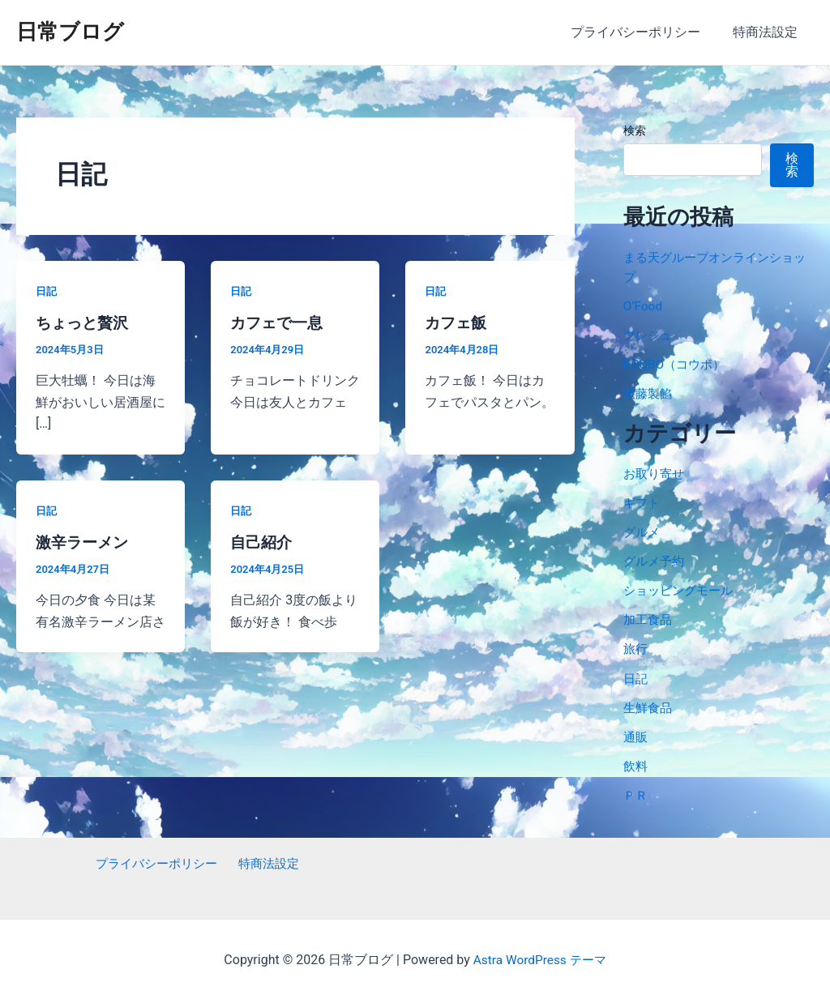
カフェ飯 (457, 322)
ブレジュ (649, 335)
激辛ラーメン (84, 542)
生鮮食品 (649, 706)
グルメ (642, 531)
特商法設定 (768, 32)
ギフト (642, 502)
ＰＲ (636, 793)
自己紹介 (262, 542)
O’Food (643, 306)
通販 (636, 735)
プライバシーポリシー (645, 32)
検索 (634, 130)
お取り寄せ (655, 472)
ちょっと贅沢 (84, 322)
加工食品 (649, 618)
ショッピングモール (681, 589)
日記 (47, 290)
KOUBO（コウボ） (676, 364)
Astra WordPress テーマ (539, 958)
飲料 (636, 764)
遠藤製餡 (649, 393)
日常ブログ (70, 31)
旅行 (636, 647)
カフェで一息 (278, 322)
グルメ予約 (655, 560)
